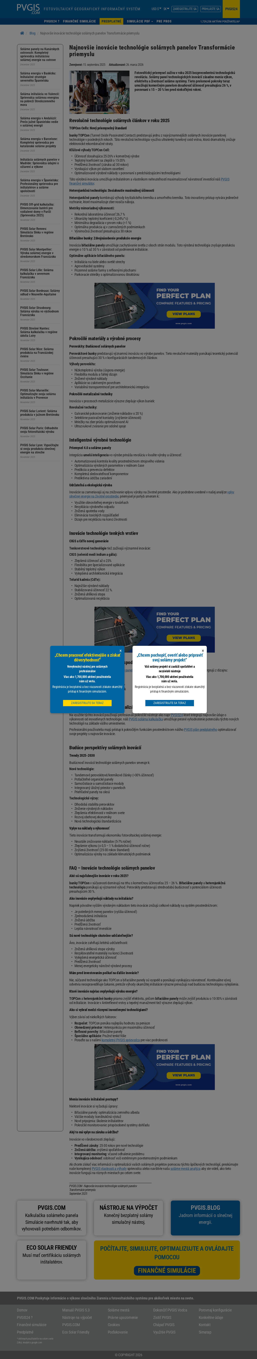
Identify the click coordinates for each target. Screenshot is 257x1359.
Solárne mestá (119, 1310)
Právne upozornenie (123, 1317)
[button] (140, 21)
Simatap (205, 1332)
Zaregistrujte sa (185, 9)
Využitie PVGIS (164, 1332)
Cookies (114, 1324)
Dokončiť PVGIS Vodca (170, 1310)
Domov (22, 1310)
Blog (33, 33)
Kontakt (205, 1324)
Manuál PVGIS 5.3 (76, 1310)
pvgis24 (231, 9)
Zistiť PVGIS (162, 1317)
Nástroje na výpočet (77, 1317)
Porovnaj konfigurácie (215, 1310)
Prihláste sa (210, 9)
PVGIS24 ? (25, 1317)
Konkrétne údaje (211, 1317)
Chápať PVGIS (163, 1324)
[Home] (22, 33)
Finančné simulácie (167, 1270)
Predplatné (25, 1332)
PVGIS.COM (71, 1324)
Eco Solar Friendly (75, 1332)
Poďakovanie (118, 1332)
